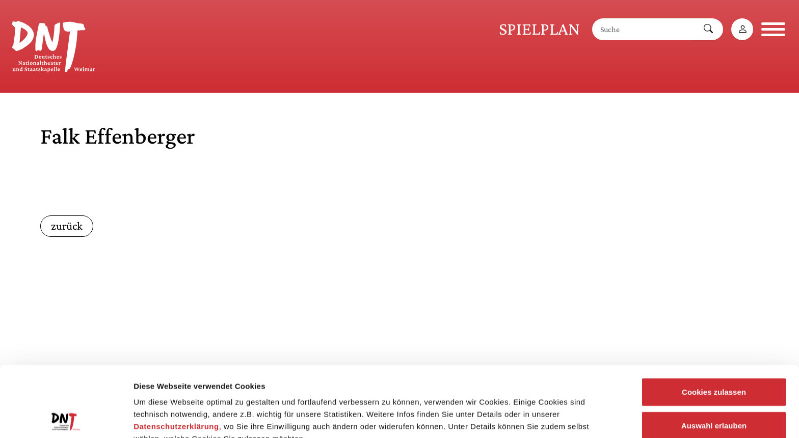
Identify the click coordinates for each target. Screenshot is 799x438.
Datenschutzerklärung (176, 360)
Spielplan (539, 29)
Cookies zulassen (714, 325)
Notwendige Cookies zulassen (713, 392)
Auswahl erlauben (714, 359)
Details (529, 418)
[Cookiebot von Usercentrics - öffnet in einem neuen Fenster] (66, 418)
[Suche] (643, 29)
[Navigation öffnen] (773, 29)
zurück (67, 226)
